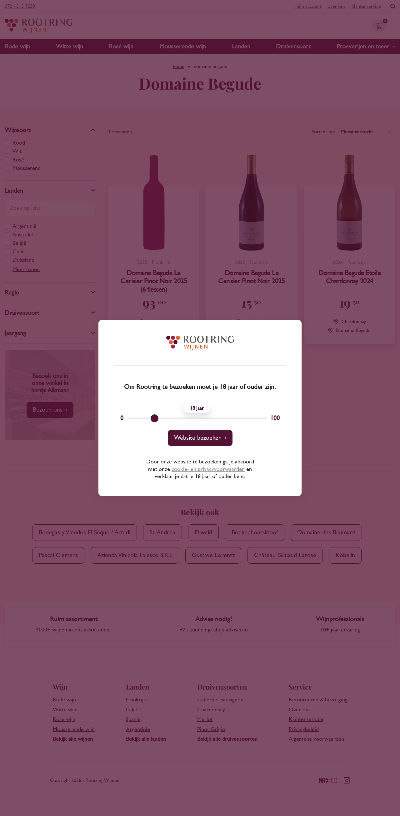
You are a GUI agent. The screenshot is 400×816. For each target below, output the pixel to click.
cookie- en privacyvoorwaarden (208, 469)
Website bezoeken (198, 438)
